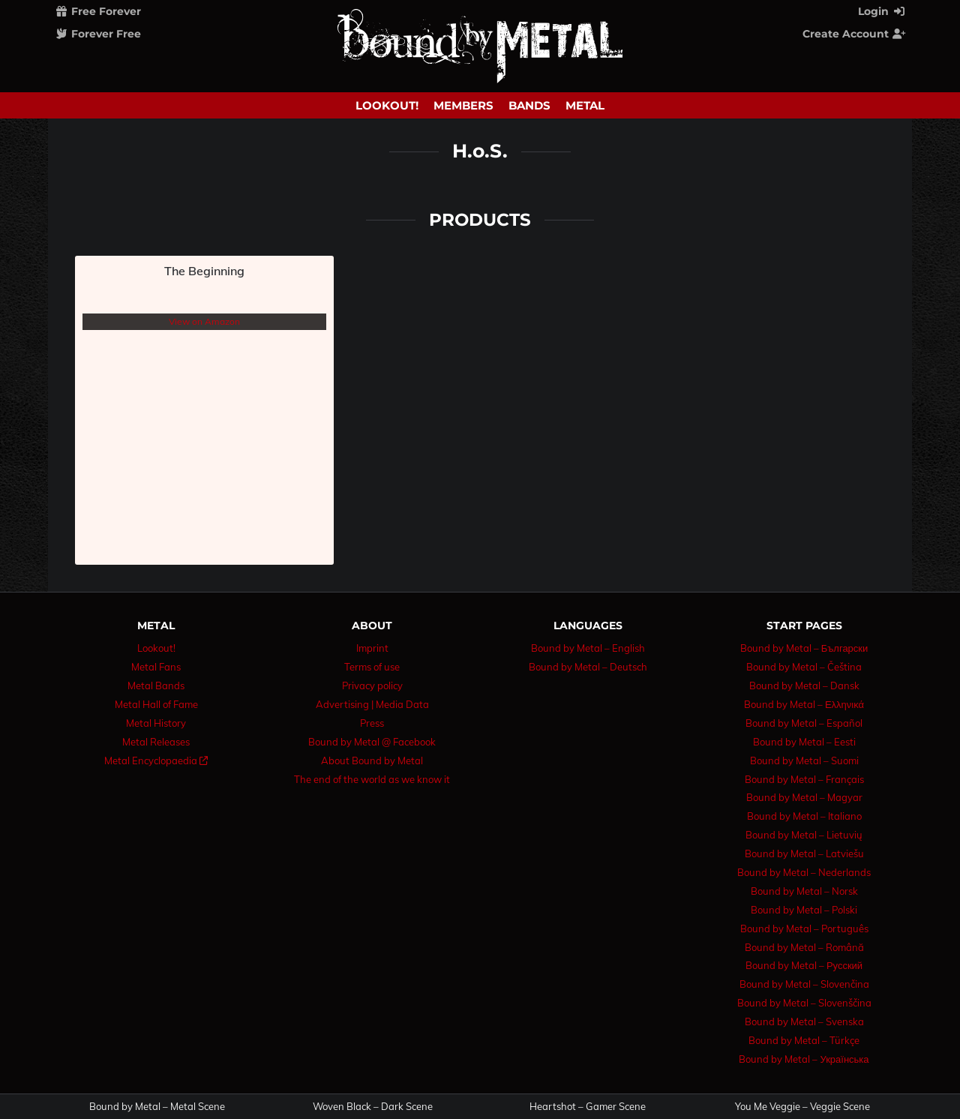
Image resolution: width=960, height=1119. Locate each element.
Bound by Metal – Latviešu (804, 854)
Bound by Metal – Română (804, 947)
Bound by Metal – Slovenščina (804, 1003)
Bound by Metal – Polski (804, 910)
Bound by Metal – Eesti (804, 742)
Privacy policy (372, 686)
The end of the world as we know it (372, 779)
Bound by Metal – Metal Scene (157, 1107)
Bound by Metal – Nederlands (804, 872)
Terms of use (372, 667)
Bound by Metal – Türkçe (804, 1040)
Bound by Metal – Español (804, 723)
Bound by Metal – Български (804, 648)
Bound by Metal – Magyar (804, 797)
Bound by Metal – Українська (803, 1059)
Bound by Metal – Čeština (804, 667)
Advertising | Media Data (372, 704)
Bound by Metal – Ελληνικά (804, 704)
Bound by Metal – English (588, 648)
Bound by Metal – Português (804, 928)
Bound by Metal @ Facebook (372, 742)
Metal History (156, 723)
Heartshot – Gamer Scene (588, 1107)
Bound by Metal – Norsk (804, 891)
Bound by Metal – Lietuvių (804, 835)
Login (882, 11)
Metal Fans (156, 667)
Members (464, 105)
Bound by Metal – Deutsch (588, 667)
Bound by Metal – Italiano (804, 816)
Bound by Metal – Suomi (804, 760)
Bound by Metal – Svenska (804, 1022)
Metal (585, 105)
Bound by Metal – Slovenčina (804, 984)
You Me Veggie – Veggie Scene (802, 1107)
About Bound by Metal (372, 760)
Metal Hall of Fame (156, 704)
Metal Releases (156, 742)
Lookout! (387, 105)
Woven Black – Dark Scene (373, 1107)
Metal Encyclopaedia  (156, 760)
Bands (529, 105)
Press (372, 723)
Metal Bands (156, 686)
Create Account (854, 33)
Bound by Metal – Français (804, 779)
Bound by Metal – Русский (804, 965)
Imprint (372, 648)
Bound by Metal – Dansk (804, 686)
